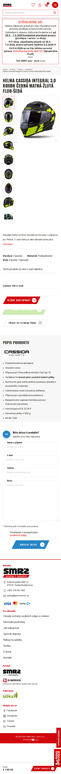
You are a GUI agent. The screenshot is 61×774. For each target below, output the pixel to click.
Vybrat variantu (42, 768)
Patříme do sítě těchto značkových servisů (20, 681)
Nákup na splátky (12, 639)
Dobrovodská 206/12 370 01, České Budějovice (20, 583)
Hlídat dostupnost (19, 300)
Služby (7, 645)
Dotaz (9, 480)
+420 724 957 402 (16, 590)
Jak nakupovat (11, 627)
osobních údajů (18, 535)
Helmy (20, 69)
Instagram (12, 715)
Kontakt (7, 657)
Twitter (10, 721)
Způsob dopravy (12, 633)
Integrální (28, 69)
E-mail (10, 455)
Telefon (10, 467)
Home (5, 69)
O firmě (7, 651)
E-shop (12, 69)
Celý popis (8, 244)
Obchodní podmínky (14, 622)
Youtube (11, 726)
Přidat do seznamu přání (22, 322)
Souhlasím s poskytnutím (24, 534)
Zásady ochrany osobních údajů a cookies (26, 616)
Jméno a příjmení (14, 442)
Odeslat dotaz (28, 544)
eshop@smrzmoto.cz (18, 595)
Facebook (12, 710)
